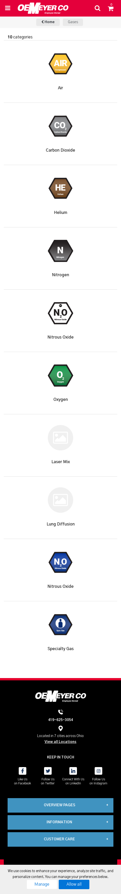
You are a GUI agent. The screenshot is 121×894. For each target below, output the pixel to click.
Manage (41, 884)
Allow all (74, 884)
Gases (73, 22)
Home (48, 22)
